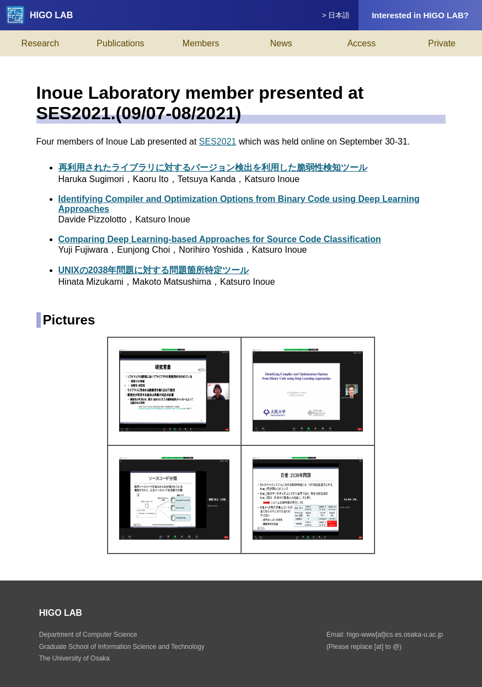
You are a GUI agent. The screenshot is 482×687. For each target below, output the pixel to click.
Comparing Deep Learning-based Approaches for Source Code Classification (219, 239)
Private (442, 43)
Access (361, 43)
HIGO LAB (39, 15)
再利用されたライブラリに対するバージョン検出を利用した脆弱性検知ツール (212, 167)
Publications (120, 43)
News (281, 43)
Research (40, 43)
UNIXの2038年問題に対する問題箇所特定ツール (153, 270)
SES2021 (218, 141)
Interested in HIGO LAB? (420, 15)
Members (201, 43)
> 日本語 (336, 15)
